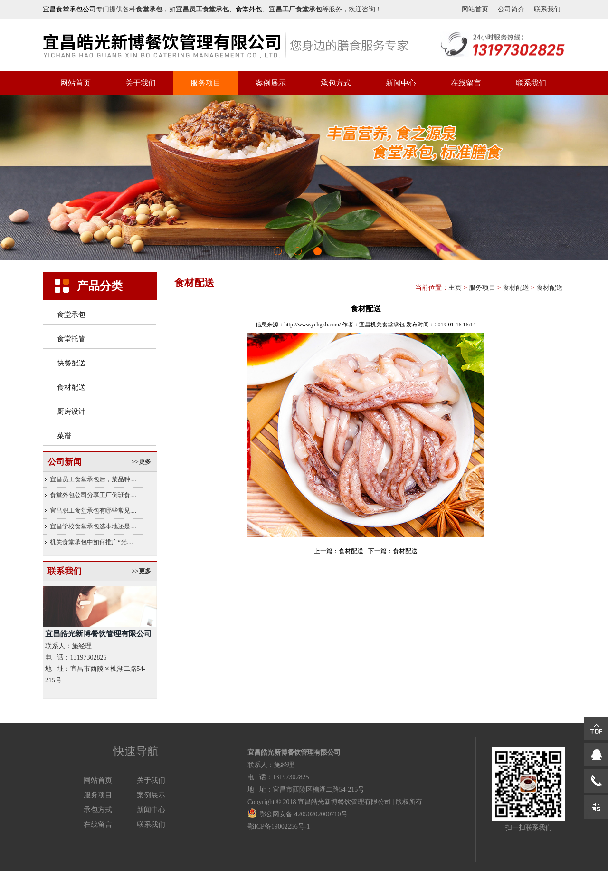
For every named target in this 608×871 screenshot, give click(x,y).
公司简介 (511, 9)
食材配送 (71, 387)
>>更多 (141, 461)
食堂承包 (71, 314)
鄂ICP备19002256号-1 (278, 826)
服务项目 (205, 83)
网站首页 (475, 9)
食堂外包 (249, 9)
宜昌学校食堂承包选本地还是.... (93, 526)
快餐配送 (71, 363)
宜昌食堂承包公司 (69, 9)
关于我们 (140, 83)
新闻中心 (401, 83)
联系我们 (547, 9)
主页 (455, 287)
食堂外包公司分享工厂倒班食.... (93, 494)
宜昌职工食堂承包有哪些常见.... (93, 510)
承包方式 (336, 83)
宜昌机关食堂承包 (382, 324)
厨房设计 (71, 411)
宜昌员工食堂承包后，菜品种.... (93, 479)
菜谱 (64, 436)
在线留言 (466, 83)
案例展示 (271, 83)
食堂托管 (71, 339)
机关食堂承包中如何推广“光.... (91, 542)
